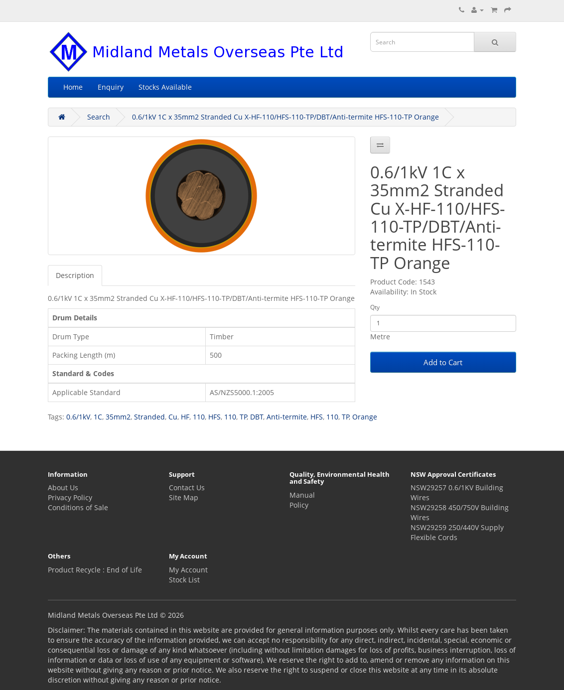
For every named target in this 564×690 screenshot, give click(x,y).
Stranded (149, 416)
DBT (256, 416)
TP (243, 416)
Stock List (184, 579)
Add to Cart (442, 362)
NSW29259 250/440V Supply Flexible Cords (457, 532)
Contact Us (187, 487)
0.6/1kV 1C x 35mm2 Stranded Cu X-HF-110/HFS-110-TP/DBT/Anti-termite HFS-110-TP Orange (285, 117)
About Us (63, 487)
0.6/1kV (78, 416)
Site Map (183, 497)
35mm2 (118, 416)
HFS (214, 416)
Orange (364, 416)
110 (199, 416)
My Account (188, 569)
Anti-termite (287, 416)
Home (73, 87)
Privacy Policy (70, 497)
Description (75, 275)
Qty (375, 307)
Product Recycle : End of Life (95, 569)
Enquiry (111, 87)
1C (98, 416)
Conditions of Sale (78, 507)
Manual (302, 495)
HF (185, 416)
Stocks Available (165, 87)
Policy (298, 505)
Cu (172, 416)
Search (98, 117)
